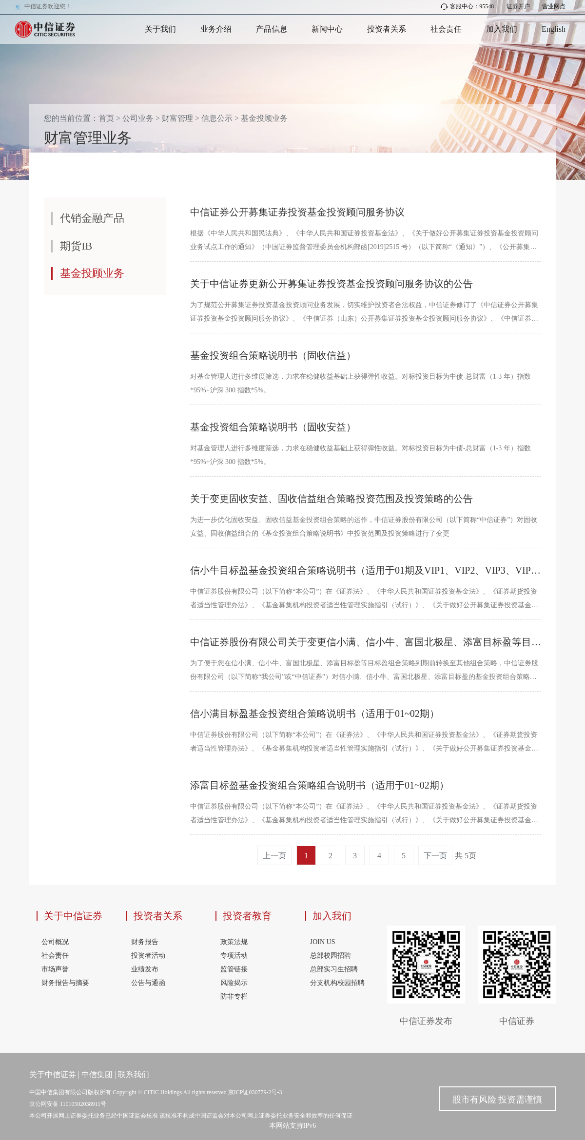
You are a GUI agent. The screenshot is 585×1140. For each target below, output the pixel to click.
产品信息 (271, 29)
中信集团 (97, 1074)
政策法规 (234, 942)
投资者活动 (148, 955)
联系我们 (133, 1074)
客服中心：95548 (467, 6)
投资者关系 (386, 29)
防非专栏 (234, 996)
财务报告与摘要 (65, 982)
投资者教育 (247, 916)
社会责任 (446, 29)
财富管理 (177, 118)
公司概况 (55, 942)
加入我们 (501, 29)
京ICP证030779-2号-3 (255, 1092)
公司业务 (138, 118)
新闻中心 (327, 29)
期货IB (76, 246)
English (554, 29)
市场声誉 (55, 969)
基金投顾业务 (264, 118)
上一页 (274, 855)
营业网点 (554, 6)
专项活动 (234, 955)
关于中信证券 (73, 916)
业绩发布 (144, 969)
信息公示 (217, 118)
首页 (106, 118)
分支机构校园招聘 (337, 982)
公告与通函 (148, 982)
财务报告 (144, 942)
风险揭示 (234, 982)
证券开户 (518, 6)
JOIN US (322, 942)
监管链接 (234, 969)
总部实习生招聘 (334, 969)
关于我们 (160, 29)
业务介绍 (216, 29)
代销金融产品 (92, 218)
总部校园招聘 (330, 955)
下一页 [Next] (435, 855)
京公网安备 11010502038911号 (67, 1104)
